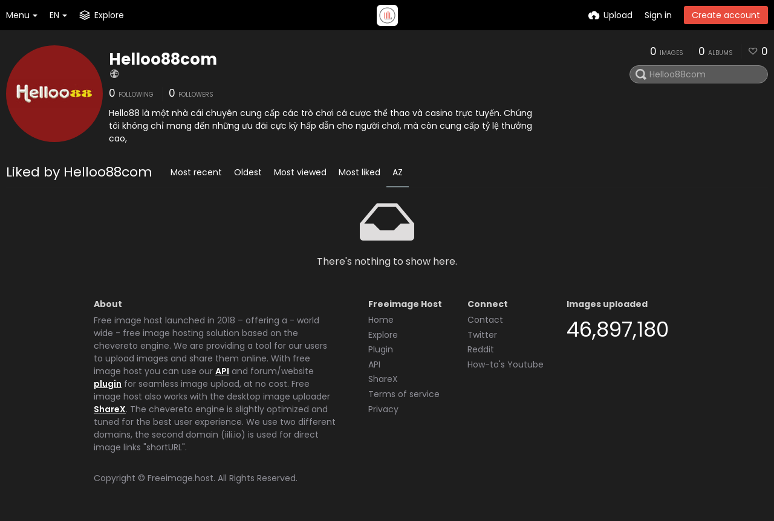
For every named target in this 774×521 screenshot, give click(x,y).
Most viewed (300, 172)
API (222, 371)
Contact (485, 320)
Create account (726, 15)
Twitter (482, 335)
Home (381, 320)
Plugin (380, 349)
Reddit (480, 349)
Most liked (359, 172)
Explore (383, 335)
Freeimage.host (180, 478)
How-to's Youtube (505, 364)
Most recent (196, 172)
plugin (108, 384)
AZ (397, 172)
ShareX (110, 409)
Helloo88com (163, 59)
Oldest (248, 172)
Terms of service (404, 394)
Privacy (383, 409)
